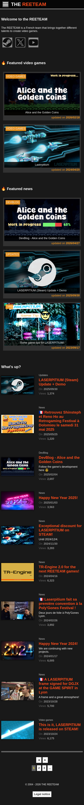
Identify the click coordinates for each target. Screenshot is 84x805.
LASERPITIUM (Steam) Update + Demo (58, 382)
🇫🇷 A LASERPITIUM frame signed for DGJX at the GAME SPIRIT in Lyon (59, 685)
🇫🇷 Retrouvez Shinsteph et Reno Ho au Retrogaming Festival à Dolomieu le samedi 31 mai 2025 (60, 420)
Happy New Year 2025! (58, 498)
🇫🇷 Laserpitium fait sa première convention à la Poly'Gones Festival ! (60, 603)
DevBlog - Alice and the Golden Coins (59, 459)
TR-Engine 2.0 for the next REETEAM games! (59, 569)
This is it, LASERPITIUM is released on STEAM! (60, 727)
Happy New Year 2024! (58, 644)
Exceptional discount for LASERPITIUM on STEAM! (60, 530)
